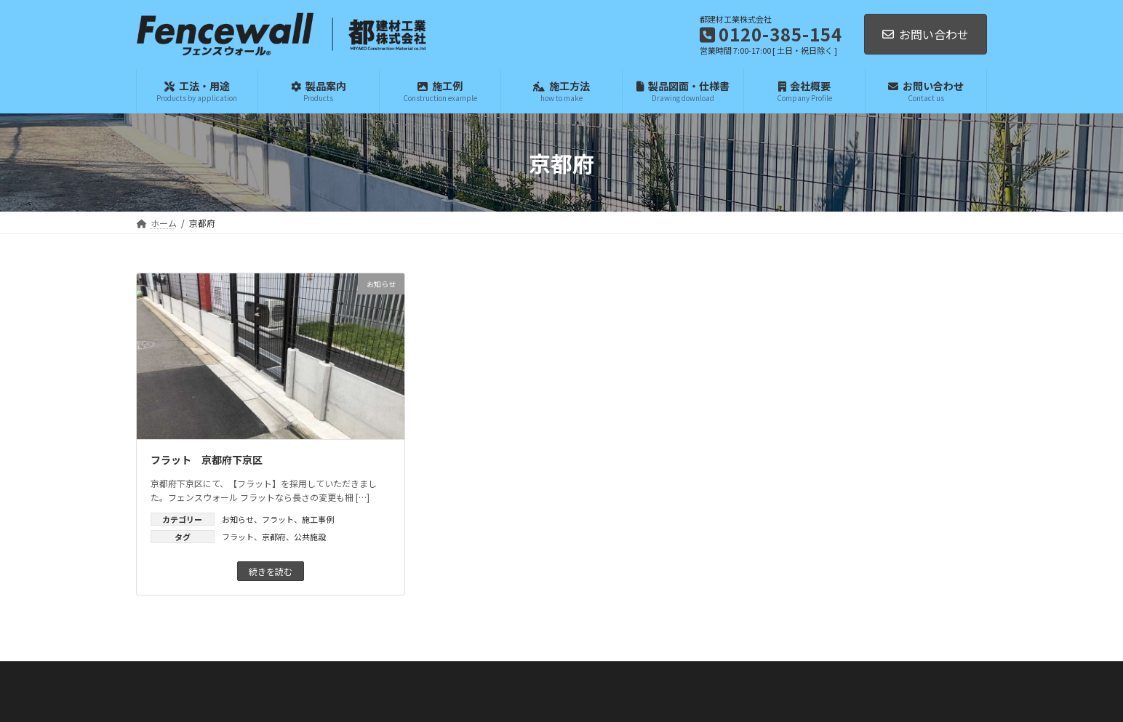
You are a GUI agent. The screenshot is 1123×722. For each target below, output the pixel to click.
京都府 (274, 536)
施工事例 (318, 519)
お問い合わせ (925, 34)
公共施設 (310, 536)
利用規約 (686, 699)
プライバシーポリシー (622, 699)
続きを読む (270, 571)
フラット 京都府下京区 (207, 459)
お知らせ (238, 519)
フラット (278, 519)
